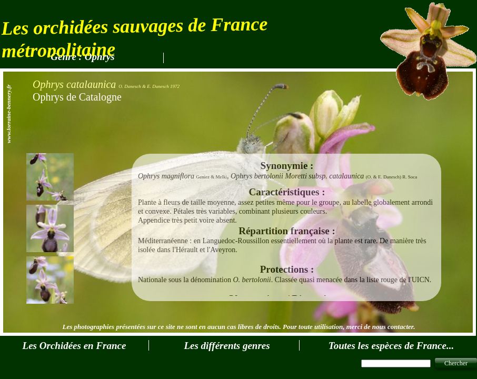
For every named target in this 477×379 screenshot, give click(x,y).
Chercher (456, 363)
